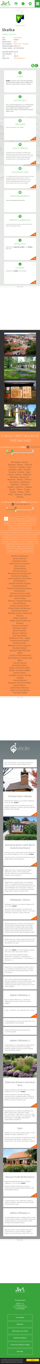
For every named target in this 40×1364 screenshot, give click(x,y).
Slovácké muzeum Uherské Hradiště (20, 676)
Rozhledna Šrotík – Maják (19, 638)
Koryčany (12, 472)
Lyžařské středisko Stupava (19, 583)
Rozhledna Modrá (19, 648)
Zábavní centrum (13, 551)
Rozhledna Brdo (19, 643)
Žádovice (27, 494)
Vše (6, 519)
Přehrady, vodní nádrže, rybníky (20, 528)
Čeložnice (28, 464)
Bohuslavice (16, 462)
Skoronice (24, 484)
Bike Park (10, 546)
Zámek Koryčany (19, 571)
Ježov (20, 469)
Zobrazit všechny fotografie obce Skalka (20, 428)
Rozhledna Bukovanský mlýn (19, 573)
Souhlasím (33, 1360)
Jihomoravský (18, 37)
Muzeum (30, 546)
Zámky (6, 537)
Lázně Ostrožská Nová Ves (20, 655)
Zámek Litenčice (20, 663)
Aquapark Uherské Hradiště (19, 682)
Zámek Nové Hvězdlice (19, 687)
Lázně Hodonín (19, 685)
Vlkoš (27, 492)
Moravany (14, 477)
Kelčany (27, 469)
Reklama (20, 1324)
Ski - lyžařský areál (20, 523)
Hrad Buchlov (19, 591)
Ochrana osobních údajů (20, 1344)
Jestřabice (13, 469)
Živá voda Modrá (19, 635)
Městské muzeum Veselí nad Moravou (20, 614)
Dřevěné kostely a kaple (28, 537)
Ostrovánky (13, 482)
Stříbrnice (19, 487)
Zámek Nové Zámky (19, 610)
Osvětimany (25, 482)
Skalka (8, 29)
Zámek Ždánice (19, 603)
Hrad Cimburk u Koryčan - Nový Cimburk (20, 564)
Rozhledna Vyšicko (19, 665)
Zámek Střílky (20, 598)
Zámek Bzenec (20, 568)
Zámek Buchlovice (19, 586)
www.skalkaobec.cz (19, 58)
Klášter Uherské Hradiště (19, 668)
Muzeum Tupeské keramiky (19, 601)
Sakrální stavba (27, 551)
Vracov (10, 494)
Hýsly (29, 467)
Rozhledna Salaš (19, 628)
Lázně (22, 542)
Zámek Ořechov (19, 558)
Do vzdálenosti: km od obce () (20, 502)
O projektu (20, 1317)
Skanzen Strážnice (19, 633)
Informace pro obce (20, 1331)
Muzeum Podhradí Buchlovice (19, 588)
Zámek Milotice (19, 581)
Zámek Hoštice (19, 673)
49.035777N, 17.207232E (21, 44)
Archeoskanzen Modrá (19, 640)
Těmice (19, 489)
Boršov (25, 462)
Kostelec (21, 472)
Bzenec (20, 464)
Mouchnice (24, 477)
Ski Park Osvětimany (19, 556)
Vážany (21, 492)
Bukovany (12, 464)
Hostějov (21, 467)
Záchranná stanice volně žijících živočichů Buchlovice (20, 594)
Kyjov (15, 42)
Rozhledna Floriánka (19, 576)
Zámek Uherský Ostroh (19, 605)
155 (15, 54)
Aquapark (32, 519)
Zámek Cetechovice (20, 625)
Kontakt (20, 1351)
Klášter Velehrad (20, 618)
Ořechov (28, 479)
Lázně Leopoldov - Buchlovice (19, 578)
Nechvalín (11, 479)
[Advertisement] (20, 309)
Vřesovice (18, 494)
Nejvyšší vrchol (32, 542)
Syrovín (12, 489)
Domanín (13, 467)
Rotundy (6, 542)
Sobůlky (10, 487)
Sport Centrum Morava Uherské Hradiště (20, 691)
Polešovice (15, 484)
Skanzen (32, 523)
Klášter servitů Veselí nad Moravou (20, 621)
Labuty (10, 474)
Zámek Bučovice (20, 680)
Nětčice (20, 479)
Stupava (28, 487)
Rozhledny (28, 533)
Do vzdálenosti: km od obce (13, 447)
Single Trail (20, 546)
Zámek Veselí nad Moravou (19, 608)
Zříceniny (14, 537)
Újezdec (13, 492)
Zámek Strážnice (19, 630)
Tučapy (27, 489)
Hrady (36, 533)
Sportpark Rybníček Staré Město (20, 651)
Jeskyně (14, 542)
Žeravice (20, 497)
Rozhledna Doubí (19, 561)
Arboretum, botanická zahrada (11, 533)
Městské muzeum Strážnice (19, 645)
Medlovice (27, 474)
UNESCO (8, 523)
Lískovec (18, 474)
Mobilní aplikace (20, 1338)
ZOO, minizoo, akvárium (18, 519)
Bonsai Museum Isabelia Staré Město (20, 659)
